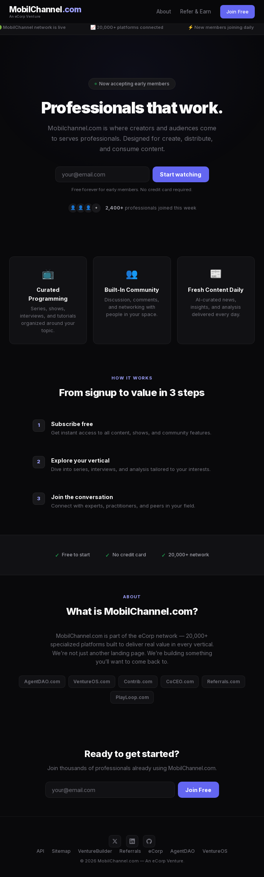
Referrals (130, 851)
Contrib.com (138, 681)
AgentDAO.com (42, 681)
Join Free (237, 11)
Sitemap (61, 851)
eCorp (155, 851)
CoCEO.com (180, 681)
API (40, 851)
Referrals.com (223, 681)
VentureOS (215, 851)
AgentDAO (182, 851)
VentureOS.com (91, 681)
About (163, 11)
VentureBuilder (95, 851)
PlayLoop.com (132, 697)
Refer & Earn (195, 11)
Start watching (180, 174)
